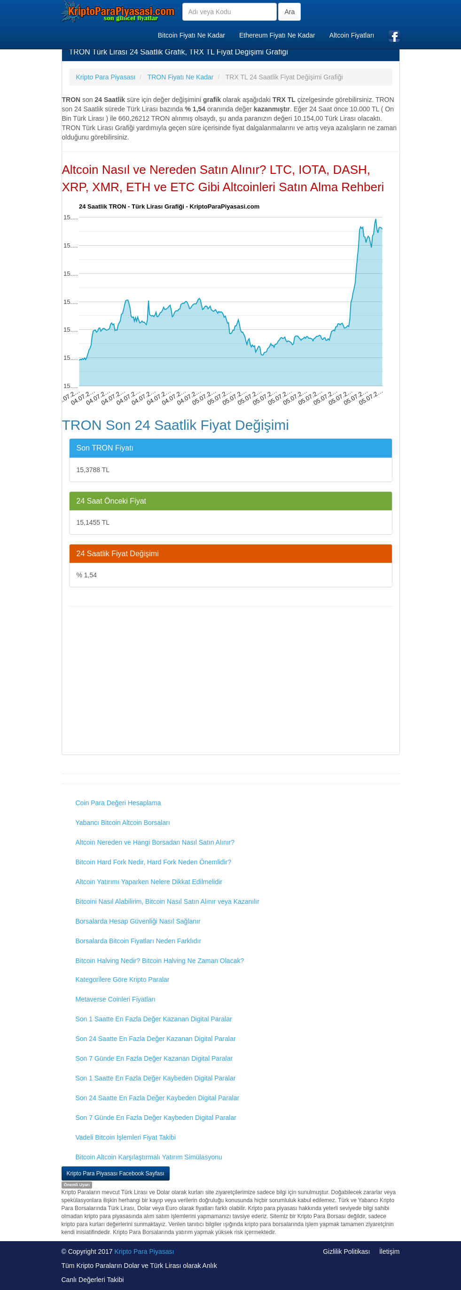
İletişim (389, 1251)
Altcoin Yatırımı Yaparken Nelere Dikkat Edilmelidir (149, 882)
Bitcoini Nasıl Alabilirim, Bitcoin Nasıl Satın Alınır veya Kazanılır (167, 901)
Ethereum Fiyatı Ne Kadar (277, 35)
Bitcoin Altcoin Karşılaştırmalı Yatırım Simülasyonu (149, 1157)
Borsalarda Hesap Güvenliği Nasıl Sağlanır (138, 921)
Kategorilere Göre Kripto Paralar (123, 979)
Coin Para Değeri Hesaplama (118, 803)
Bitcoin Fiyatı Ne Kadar (191, 35)
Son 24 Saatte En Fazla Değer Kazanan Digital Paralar (156, 1038)
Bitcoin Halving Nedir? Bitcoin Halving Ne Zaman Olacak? (160, 960)
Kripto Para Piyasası (144, 1251)
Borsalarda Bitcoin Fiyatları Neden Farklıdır (139, 941)
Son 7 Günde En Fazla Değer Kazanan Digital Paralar (154, 1058)
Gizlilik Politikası (346, 1251)
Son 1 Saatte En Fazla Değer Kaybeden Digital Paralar (156, 1078)
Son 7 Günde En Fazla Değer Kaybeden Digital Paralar (156, 1117)
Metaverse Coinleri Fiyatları (116, 999)
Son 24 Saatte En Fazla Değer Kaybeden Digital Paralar (158, 1098)
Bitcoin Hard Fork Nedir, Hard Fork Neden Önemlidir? (153, 862)
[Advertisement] (230, 681)
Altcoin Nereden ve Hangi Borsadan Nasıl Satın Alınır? (155, 842)
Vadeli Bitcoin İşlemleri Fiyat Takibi (126, 1137)
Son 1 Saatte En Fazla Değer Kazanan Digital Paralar (154, 1019)
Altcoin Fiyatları (352, 35)
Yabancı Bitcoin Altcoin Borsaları (123, 822)
